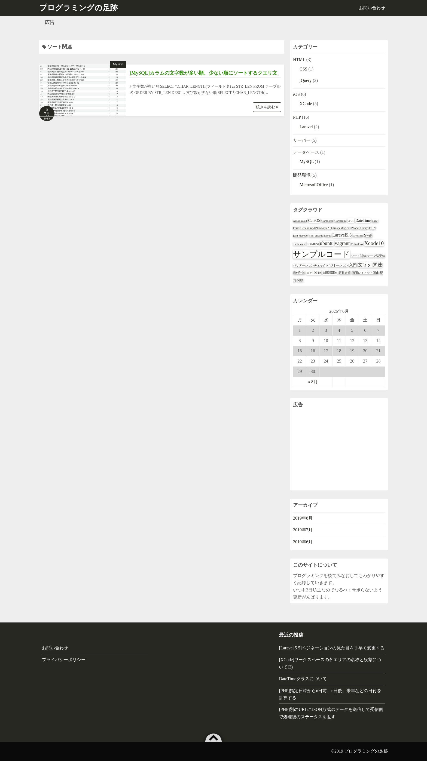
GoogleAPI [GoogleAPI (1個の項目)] (325, 227)
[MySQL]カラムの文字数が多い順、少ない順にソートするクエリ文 (203, 73)
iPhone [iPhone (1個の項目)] (354, 227)
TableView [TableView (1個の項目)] (299, 244)
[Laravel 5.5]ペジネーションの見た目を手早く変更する (332, 648)
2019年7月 (303, 529)
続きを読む (267, 107)
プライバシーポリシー (64, 659)
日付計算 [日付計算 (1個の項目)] (299, 272)
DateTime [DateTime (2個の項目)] (363, 220)
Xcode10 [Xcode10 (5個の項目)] (374, 243)
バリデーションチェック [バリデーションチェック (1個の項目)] (309, 265)
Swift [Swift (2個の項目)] (368, 235)
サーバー (301, 140)
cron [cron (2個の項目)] (350, 220)
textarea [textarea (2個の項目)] (313, 243)
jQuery (306, 80)
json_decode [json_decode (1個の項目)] (300, 235)
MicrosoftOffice (314, 184)
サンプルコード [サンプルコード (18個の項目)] (321, 254)
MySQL (118, 64)
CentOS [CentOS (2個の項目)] (314, 220)
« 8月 (313, 381)
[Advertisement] (339, 450)
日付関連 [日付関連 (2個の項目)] (313, 272)
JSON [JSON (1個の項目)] (372, 227)
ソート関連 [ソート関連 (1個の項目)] (358, 255)
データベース (306, 152)
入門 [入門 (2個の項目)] (353, 265)
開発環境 (301, 175)
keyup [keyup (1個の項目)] (327, 235)
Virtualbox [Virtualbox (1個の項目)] (357, 244)
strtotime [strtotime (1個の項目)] (358, 235)
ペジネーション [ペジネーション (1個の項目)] (337, 265)
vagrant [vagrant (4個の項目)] (342, 243)
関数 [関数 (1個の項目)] (300, 280)
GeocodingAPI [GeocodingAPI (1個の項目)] (309, 227)
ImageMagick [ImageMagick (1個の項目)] (341, 227)
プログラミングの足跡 (366, 751)
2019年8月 (303, 518)
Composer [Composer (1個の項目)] (327, 220)
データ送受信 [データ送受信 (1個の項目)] (376, 255)
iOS (296, 94)
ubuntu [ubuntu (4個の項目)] (327, 243)
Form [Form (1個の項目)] (296, 227)
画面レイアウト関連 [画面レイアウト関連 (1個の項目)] (365, 272)
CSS (303, 69)
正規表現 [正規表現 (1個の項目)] (345, 272)
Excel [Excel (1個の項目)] (375, 220)
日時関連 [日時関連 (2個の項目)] (330, 272)
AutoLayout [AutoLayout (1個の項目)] (300, 220)
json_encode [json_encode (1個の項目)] (316, 235)
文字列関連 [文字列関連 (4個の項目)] (370, 265)
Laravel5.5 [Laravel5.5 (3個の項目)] (342, 235)
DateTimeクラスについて (303, 678)
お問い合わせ (372, 7)
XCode (306, 103)
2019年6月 (303, 541)
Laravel (306, 126)
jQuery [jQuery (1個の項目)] (363, 227)
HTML (299, 59)
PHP (297, 117)
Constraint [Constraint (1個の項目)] (340, 220)
